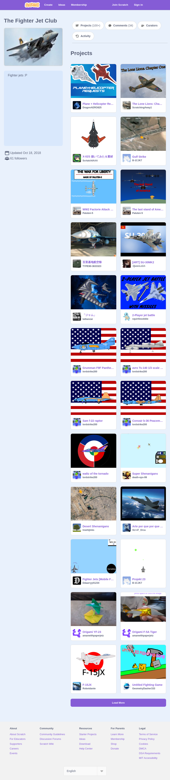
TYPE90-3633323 (92, 266)
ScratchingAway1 (142, 107)
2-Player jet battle (143, 315)
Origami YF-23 (92, 631)
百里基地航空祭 (92, 262)
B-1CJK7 (137, 160)
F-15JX (87, 684)
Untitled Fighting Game (147, 684)
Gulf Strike (139, 156)
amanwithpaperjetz (93, 635)
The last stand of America (148, 209)
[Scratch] (32, 5)
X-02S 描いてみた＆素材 (98, 156)
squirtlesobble (140, 319)
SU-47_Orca (139, 530)
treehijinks (88, 530)
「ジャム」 (89, 315)
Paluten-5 (88, 213)
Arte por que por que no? (148, 526)
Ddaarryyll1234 (91, 583)
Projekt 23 (138, 579)
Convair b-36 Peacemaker (148, 420)
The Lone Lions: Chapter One (148, 103)
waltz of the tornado (95, 473)
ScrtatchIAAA (90, 160)
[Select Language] (85, 771)
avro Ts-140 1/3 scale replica (148, 367)
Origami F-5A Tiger (144, 631)
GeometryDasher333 (143, 688)
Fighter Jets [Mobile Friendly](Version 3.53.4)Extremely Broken (98, 579)
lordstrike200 (90, 371)
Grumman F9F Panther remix (98, 367)
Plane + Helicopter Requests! (98, 103)
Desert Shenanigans (96, 526)
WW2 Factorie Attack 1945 (98, 209)
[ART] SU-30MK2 (143, 262)
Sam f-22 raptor (93, 420)
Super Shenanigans (145, 473)
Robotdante (89, 688)
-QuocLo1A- (139, 266)
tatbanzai (88, 319)
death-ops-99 (139, 477)
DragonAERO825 (92, 107)
